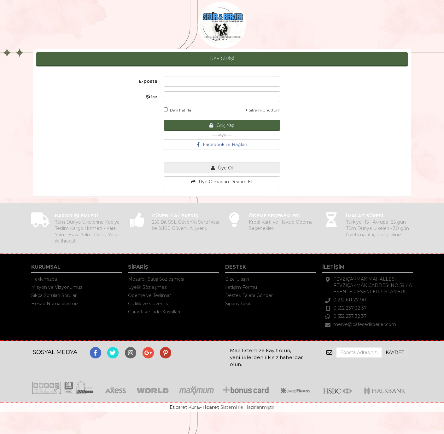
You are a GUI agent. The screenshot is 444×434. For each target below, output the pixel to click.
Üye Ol (222, 168)
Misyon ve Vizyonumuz (57, 287)
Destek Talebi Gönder (249, 295)
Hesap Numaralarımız (55, 303)
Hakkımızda (44, 279)
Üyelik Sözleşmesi (147, 287)
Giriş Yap (222, 125)
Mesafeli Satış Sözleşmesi (156, 279)
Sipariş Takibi (239, 303)
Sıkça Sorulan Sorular (54, 295)
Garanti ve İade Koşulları (154, 312)
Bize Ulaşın (237, 279)
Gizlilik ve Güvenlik (148, 303)
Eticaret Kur (183, 407)
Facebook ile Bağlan (222, 144)
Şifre (151, 97)
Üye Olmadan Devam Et (222, 182)
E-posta (148, 81)
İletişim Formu (241, 287)
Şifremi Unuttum (263, 110)
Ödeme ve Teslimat (149, 295)
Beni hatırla (177, 109)
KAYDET (395, 352)
